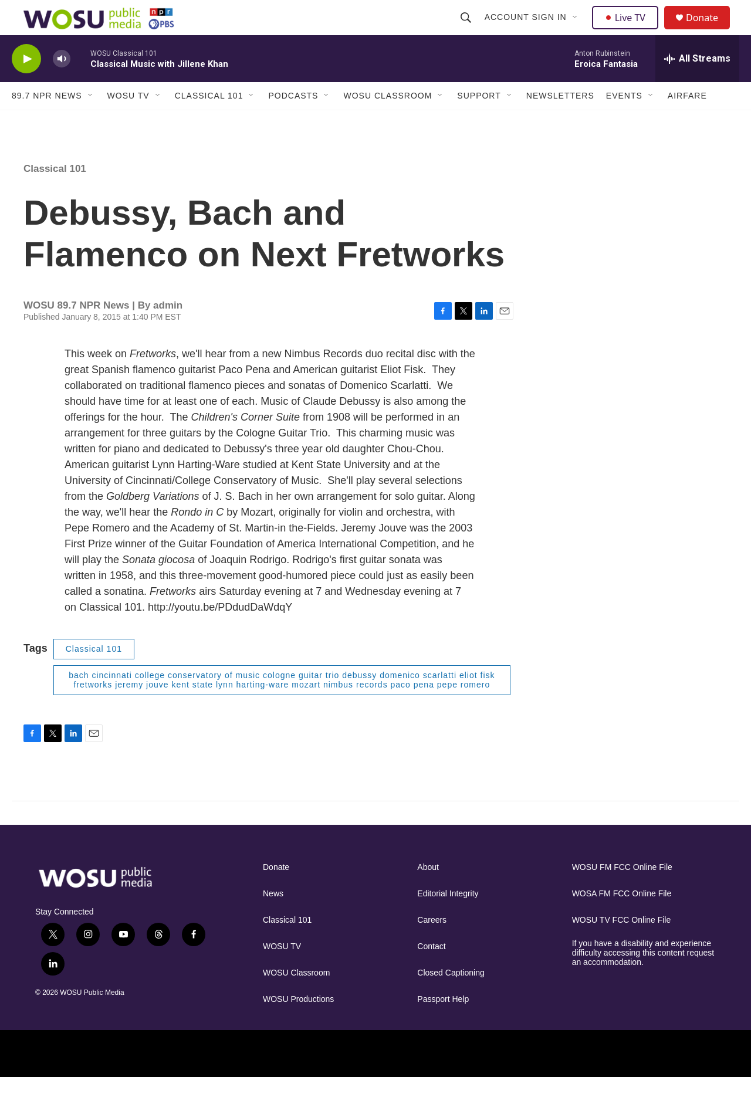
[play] (26, 85)
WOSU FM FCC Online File (622, 893)
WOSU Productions (298, 1025)
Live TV (628, 30)
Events (624, 122)
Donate (709, 31)
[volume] (62, 85)
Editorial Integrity (447, 920)
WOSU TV (128, 122)
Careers (431, 946)
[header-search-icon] (467, 30)
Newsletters (560, 122)
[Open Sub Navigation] (576, 30)
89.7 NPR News (47, 122)
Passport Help (443, 1025)
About (428, 893)
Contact (431, 972)
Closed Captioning (450, 999)
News (273, 920)
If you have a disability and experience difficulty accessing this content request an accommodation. (643, 979)
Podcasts (293, 122)
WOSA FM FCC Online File (622, 920)
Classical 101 (209, 122)
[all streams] (697, 85)
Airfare (687, 122)
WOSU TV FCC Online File (621, 946)
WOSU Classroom (387, 122)
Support (478, 122)
